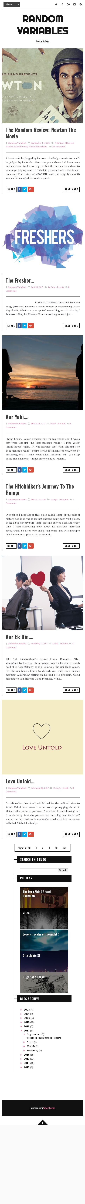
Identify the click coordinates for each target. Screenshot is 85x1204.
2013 (27, 1145)
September (34, 1112)
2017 (27, 1108)
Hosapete (63, 546)
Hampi (53, 546)
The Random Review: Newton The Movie (41, 148)
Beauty (60, 318)
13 (56, 926)
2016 (27, 1132)
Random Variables (42, 24)
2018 (27, 1104)
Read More (71, 204)
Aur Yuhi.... (17, 463)
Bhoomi (61, 470)
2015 (27, 1137)
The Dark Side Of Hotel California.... (37, 972)
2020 (27, 1096)
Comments (58, 161)
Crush (65, 866)
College (56, 866)
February (33, 1128)
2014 (27, 1141)
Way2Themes (49, 1186)
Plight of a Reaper (34, 1055)
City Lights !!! (31, 1033)
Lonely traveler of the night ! (41, 1012)
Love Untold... (20, 859)
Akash (52, 470)
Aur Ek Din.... (19, 699)
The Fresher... (20, 311)
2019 (27, 1100)
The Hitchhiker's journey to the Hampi (40, 536)
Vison (26, 991)
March (31, 1124)
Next (65, 926)
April (30, 1120)
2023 (27, 1087)
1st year (51, 318)
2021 (27, 1091)
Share (11, 204)
